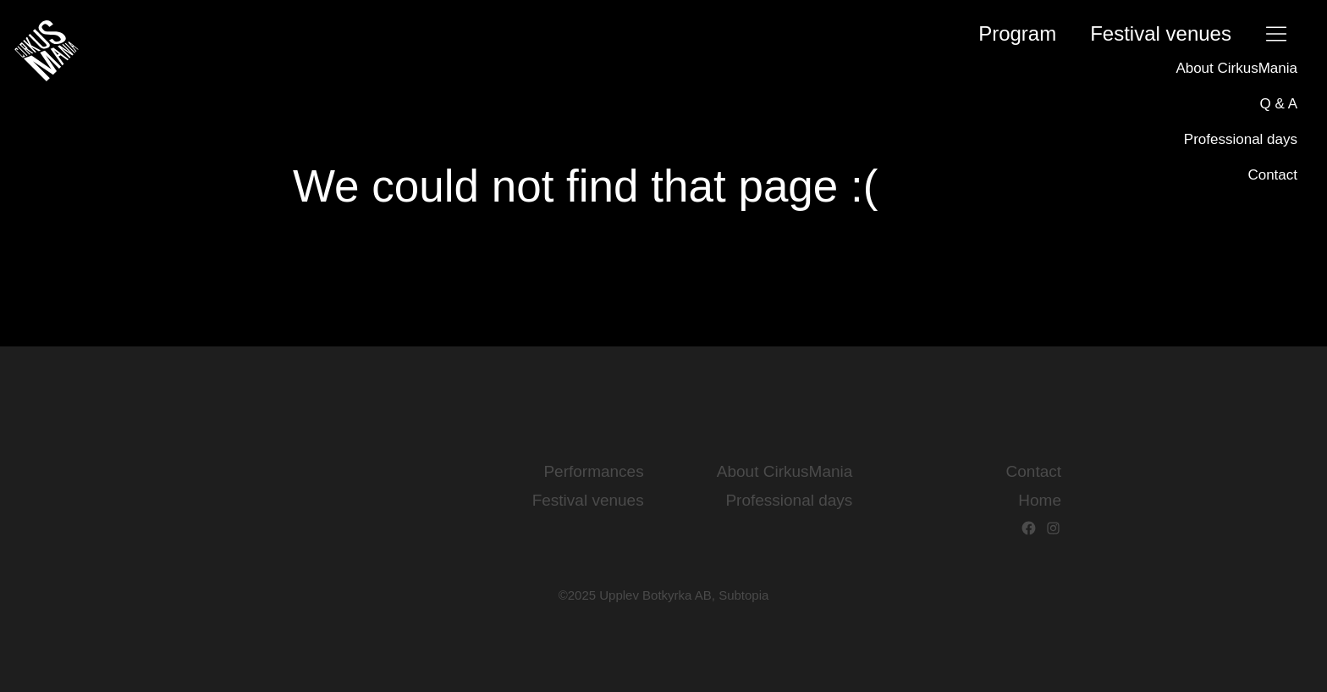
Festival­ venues (1160, 33)
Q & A (1278, 104)
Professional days (1240, 139)
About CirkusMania (1236, 68)
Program (1017, 33)
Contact (1272, 175)
